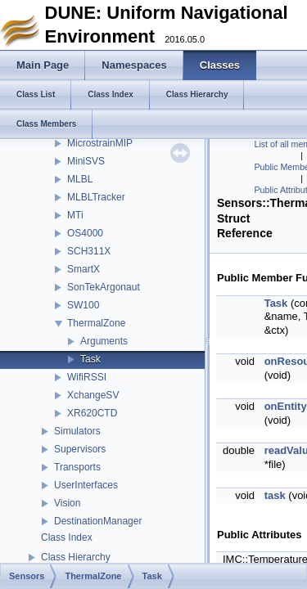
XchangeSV (93, 395)
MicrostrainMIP (100, 143)
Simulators (77, 431)
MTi (75, 215)
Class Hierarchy (76, 557)
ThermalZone (96, 323)
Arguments (104, 341)
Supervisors (80, 449)
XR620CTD (92, 413)
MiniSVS (86, 161)
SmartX (83, 269)
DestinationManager (98, 521)
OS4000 (85, 233)
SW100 (83, 305)
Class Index (67, 537)
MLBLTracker (96, 197)
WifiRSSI (86, 377)
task (275, 495)
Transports (77, 467)
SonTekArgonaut (103, 287)
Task (90, 359)
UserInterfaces (86, 485)
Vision (67, 503)
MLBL (80, 179)
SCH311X (89, 251)
